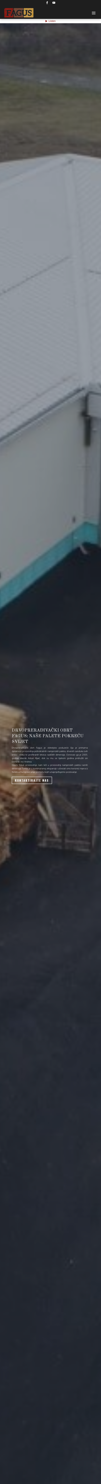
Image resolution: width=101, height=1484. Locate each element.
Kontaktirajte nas (32, 780)
